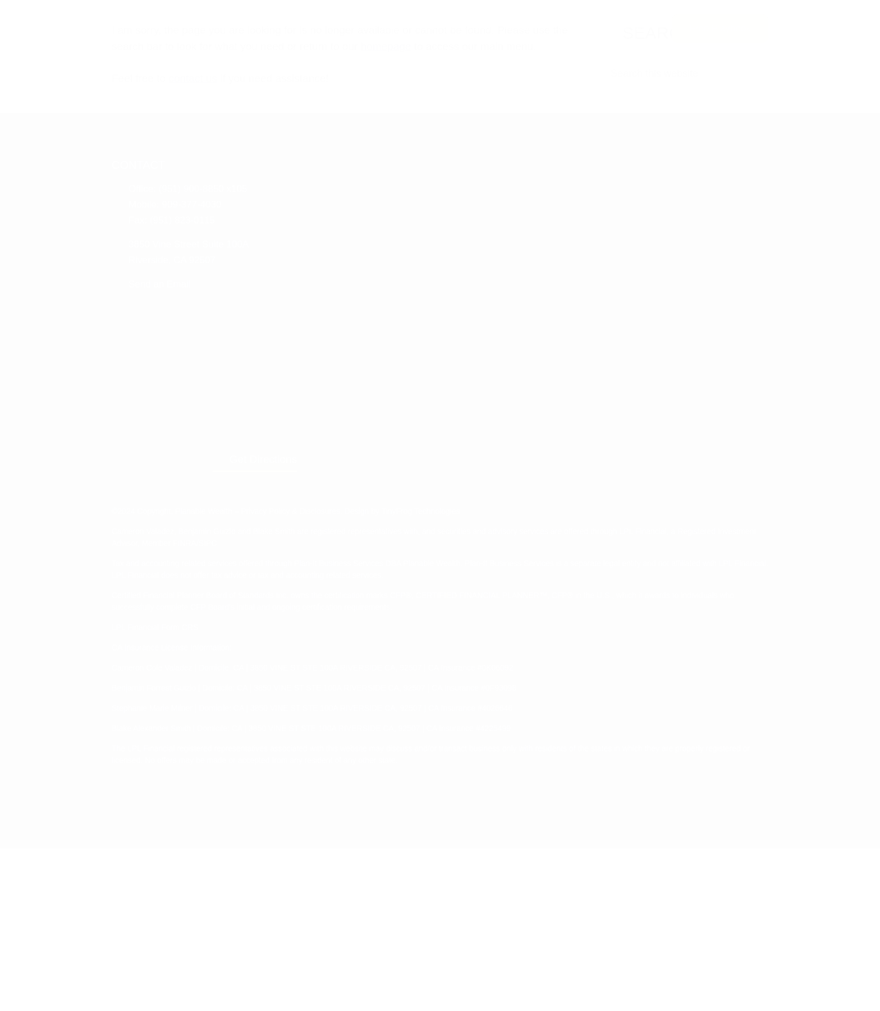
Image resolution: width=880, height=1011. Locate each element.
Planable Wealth (187, 26)
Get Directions (633, 621)
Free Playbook (718, 28)
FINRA (281, 705)
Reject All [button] (577, 995)
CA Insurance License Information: (179, 810)
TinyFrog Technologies (451, 673)
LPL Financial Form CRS (155, 790)
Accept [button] (529, 995)
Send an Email (163, 601)
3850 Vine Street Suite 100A (194, 561)
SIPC (303, 705)
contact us (203, 398)
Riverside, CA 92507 (175, 577)
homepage (503, 351)
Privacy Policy (282, 673)
